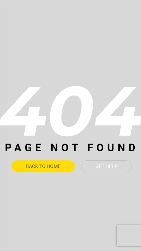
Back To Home (43, 166)
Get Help (106, 166)
